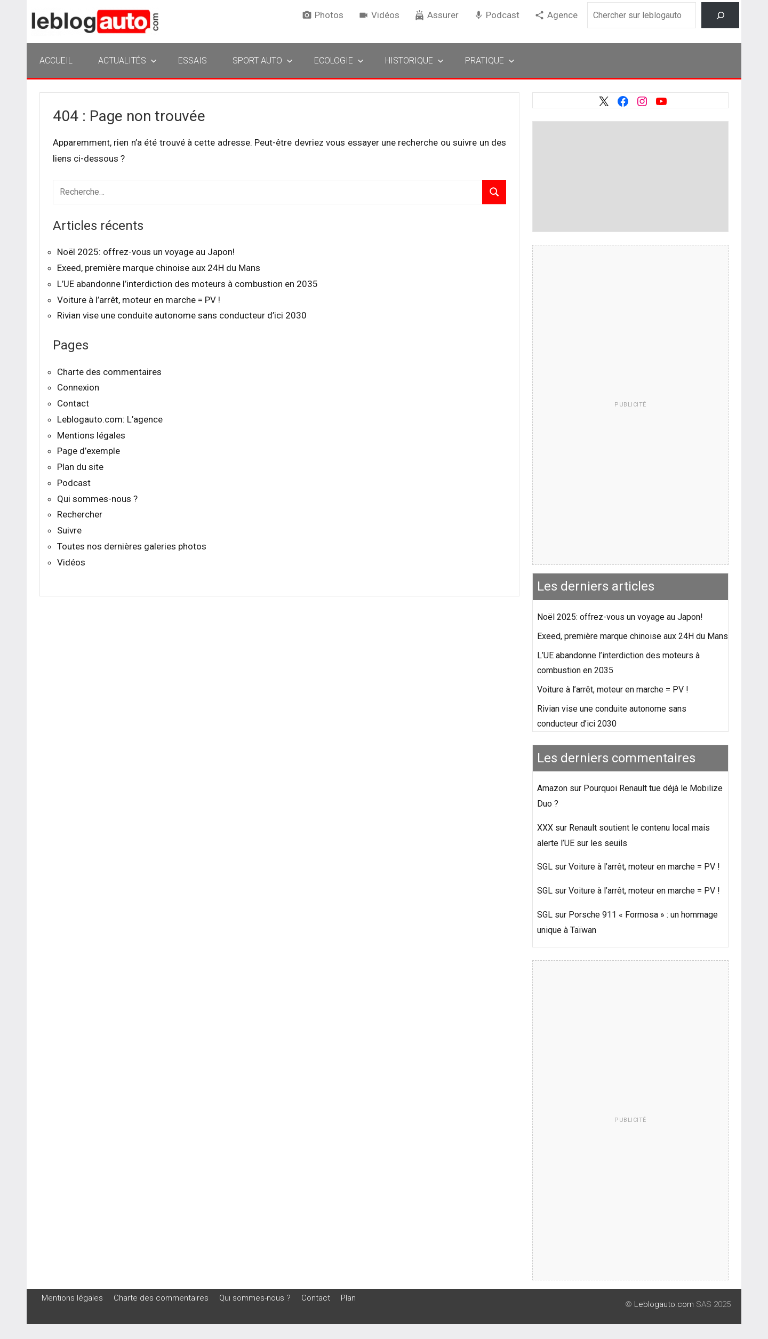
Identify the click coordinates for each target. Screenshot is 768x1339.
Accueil (56, 60)
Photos (329, 15)
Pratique (490, 60)
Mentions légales (91, 435)
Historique (414, 60)
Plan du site (80, 466)
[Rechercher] (720, 15)
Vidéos (385, 15)
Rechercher (79, 514)
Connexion (78, 387)
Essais (192, 60)
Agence (562, 15)
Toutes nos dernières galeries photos (131, 546)
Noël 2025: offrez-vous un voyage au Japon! (146, 251)
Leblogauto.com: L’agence (110, 419)
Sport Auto (263, 60)
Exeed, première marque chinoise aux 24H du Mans (158, 267)
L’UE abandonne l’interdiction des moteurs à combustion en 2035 (187, 283)
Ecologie (339, 60)
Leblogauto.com (664, 1304)
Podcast (502, 15)
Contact (73, 403)
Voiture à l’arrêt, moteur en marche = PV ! (138, 299)
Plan (348, 1298)
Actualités (127, 60)
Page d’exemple (88, 450)
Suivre (69, 530)
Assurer (443, 15)
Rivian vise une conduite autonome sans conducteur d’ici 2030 (182, 315)
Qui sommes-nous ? (97, 498)
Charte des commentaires (109, 371)
